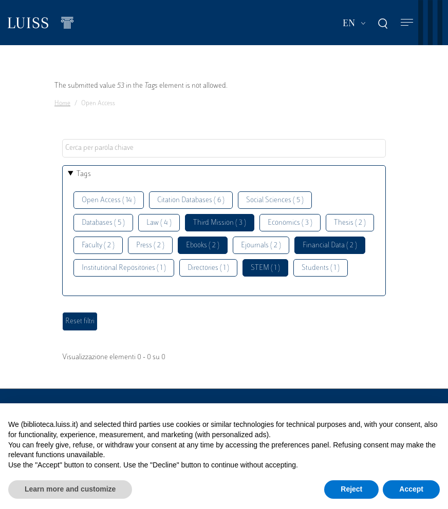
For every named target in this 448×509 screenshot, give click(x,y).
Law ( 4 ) (159, 223)
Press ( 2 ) (150, 245)
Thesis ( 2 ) (350, 223)
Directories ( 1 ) (208, 268)
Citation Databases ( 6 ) (191, 200)
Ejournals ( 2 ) (261, 245)
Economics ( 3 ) (290, 223)
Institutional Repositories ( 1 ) (124, 268)
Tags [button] (84, 174)
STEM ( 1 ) (265, 268)
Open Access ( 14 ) (109, 200)
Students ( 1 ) (321, 268)
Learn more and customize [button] (70, 489)
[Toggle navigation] (407, 23)
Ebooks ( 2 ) (202, 245)
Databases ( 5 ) (103, 223)
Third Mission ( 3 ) (219, 223)
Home (62, 104)
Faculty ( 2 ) (98, 245)
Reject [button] (351, 489)
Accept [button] (411, 489)
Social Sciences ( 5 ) (275, 200)
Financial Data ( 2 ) (330, 245)
